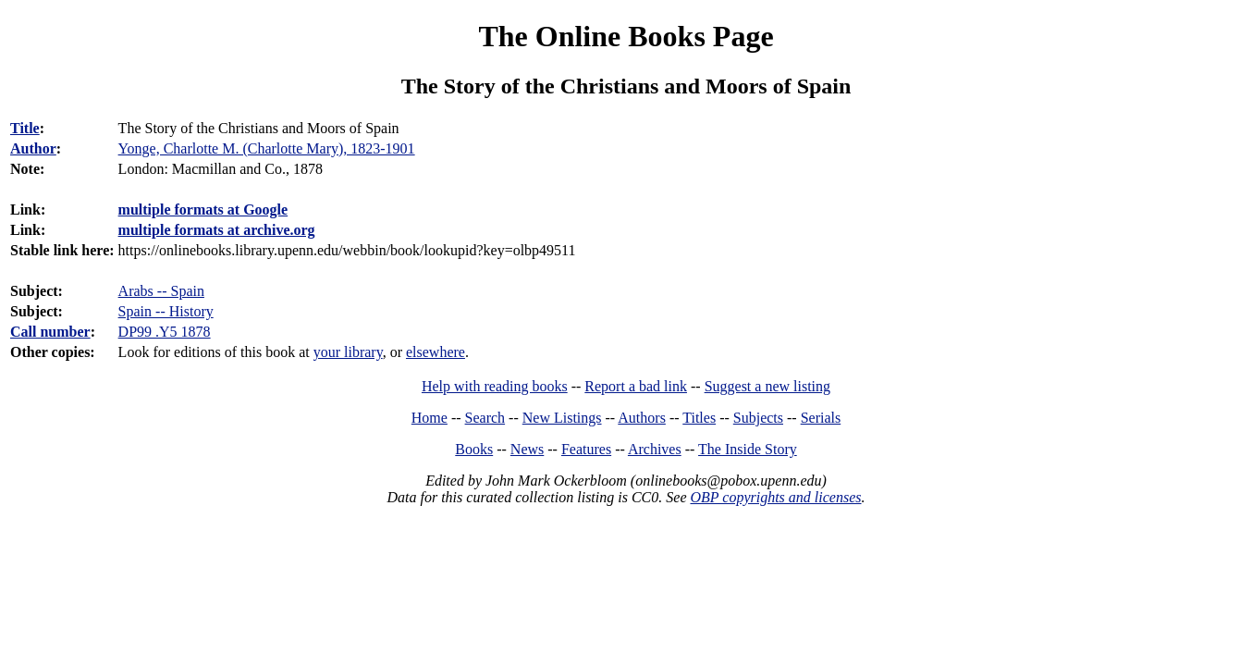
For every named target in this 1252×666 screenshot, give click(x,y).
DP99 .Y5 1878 (164, 331)
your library (348, 352)
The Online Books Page (625, 36)
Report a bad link (635, 386)
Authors (642, 418)
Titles (699, 418)
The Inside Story (747, 449)
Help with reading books (495, 386)
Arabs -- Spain (161, 291)
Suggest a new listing (767, 386)
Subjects (758, 418)
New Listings (562, 418)
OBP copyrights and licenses (775, 497)
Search (485, 418)
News (527, 449)
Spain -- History (166, 311)
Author (33, 148)
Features (586, 449)
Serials (821, 418)
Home (429, 418)
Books (474, 449)
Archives (654, 449)
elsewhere (435, 352)
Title (25, 128)
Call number (50, 331)
